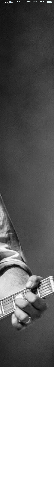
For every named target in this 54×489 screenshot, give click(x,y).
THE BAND (19, 1)
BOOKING (49, 2)
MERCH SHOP (42, 2)
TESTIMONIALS (42, 1)
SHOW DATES (35, 1)
